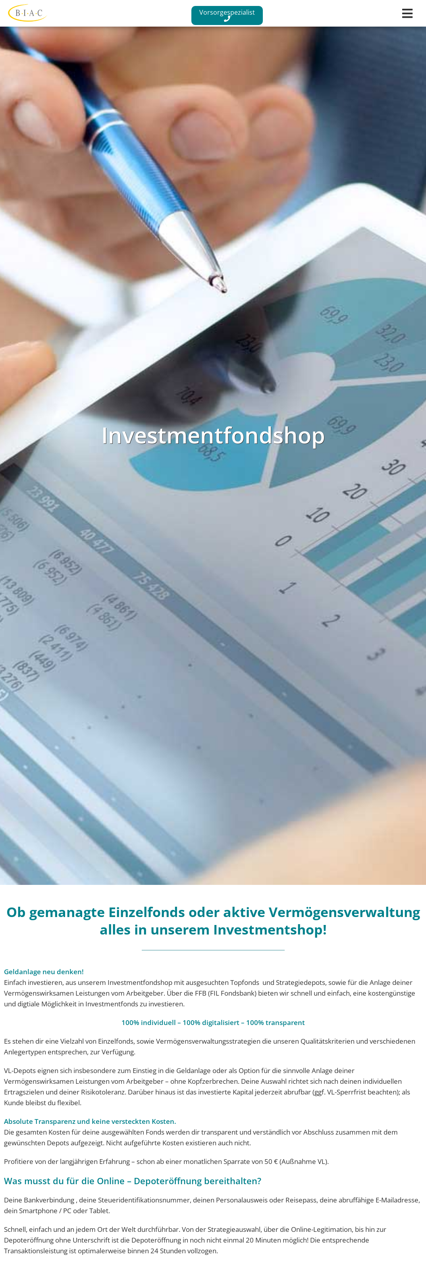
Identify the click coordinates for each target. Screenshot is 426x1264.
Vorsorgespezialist (227, 15)
